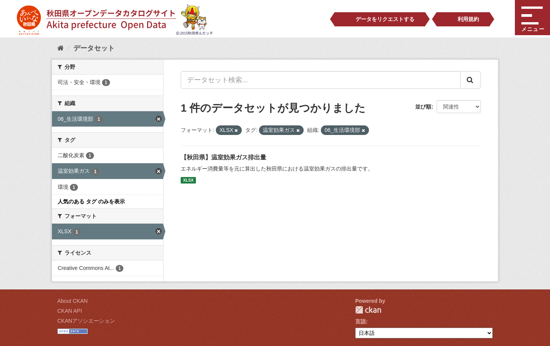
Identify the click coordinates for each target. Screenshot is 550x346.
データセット (94, 48)
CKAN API (69, 311)
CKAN (368, 310)
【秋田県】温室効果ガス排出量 (223, 157)
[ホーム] (60, 48)
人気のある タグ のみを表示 (91, 201)
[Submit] (470, 80)
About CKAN (72, 301)
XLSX (188, 180)
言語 (360, 321)
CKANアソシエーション (86, 321)
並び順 (423, 107)
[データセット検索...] (321, 80)
